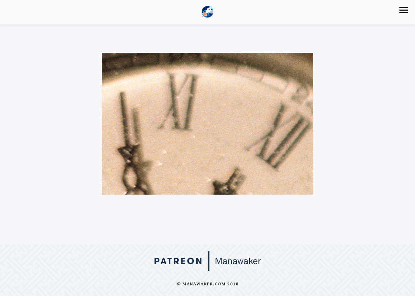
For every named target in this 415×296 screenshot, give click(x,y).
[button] (403, 10)
